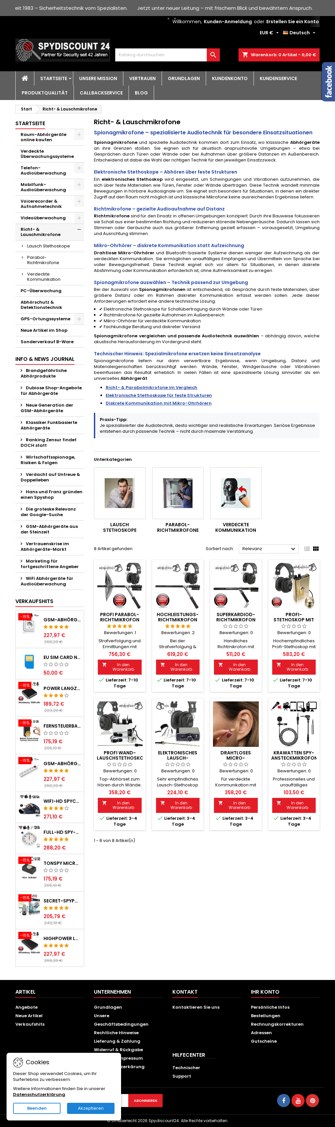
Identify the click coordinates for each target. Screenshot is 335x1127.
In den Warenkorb (118, 667)
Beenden (37, 1108)
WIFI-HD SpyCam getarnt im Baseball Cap (62, 801)
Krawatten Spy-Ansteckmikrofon (294, 755)
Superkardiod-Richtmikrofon (236, 617)
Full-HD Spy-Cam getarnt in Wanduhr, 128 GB (62, 832)
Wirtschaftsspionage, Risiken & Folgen (48, 460)
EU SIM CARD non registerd (62, 657)
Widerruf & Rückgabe (118, 1050)
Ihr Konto (265, 992)
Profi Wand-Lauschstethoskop (122, 755)
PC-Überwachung (41, 291)
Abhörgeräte (305, 142)
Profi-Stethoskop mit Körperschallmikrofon (301, 619)
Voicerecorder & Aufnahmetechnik (41, 204)
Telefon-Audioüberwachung (43, 170)
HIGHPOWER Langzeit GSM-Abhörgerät (62, 938)
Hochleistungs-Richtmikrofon (178, 617)
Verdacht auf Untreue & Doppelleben (50, 477)
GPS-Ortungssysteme (45, 319)
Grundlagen (184, 78)
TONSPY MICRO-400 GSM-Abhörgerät (62, 863)
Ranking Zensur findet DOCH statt (49, 442)
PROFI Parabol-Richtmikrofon (119, 617)
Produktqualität (45, 93)
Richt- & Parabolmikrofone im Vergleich (151, 387)
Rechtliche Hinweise (116, 1033)
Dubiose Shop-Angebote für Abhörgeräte (51, 390)
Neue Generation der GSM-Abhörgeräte (47, 408)
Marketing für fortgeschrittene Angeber (50, 564)
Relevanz (269, 549)
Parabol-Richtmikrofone (43, 260)
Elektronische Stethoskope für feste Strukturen (159, 395)
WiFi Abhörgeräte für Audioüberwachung (47, 581)
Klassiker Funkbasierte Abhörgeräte (49, 425)
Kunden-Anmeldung (228, 21)
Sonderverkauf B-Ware (47, 342)
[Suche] (167, 54)
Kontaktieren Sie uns (196, 1007)
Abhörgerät (133, 378)
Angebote (26, 1007)
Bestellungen (265, 1016)
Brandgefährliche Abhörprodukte (44, 373)
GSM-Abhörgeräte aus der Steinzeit (49, 529)
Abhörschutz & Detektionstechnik (41, 305)
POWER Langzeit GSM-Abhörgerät (62, 688)
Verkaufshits (34, 601)
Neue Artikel (29, 1016)
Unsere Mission (98, 78)
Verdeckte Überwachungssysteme (47, 154)
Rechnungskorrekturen (277, 1024)
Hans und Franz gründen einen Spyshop (51, 494)
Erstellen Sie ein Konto (292, 21)
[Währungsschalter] (270, 32)
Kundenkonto (230, 78)
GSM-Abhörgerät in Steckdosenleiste (62, 763)
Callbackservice (101, 93)
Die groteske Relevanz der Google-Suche (48, 512)
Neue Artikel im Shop (44, 330)
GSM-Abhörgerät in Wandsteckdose (62, 619)
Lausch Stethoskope (48, 246)
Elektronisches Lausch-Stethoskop (177, 757)
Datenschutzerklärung (39, 1094)
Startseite (53, 78)
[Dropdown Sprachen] (300, 32)
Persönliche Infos (270, 1007)
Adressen (261, 1033)
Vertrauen (142, 78)
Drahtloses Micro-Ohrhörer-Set (236, 757)
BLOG (141, 93)
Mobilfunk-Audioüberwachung (43, 187)
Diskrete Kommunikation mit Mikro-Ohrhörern (159, 403)
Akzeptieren (91, 1108)
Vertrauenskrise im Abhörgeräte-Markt (45, 546)
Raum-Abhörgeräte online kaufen (43, 137)
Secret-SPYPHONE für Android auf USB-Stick (62, 900)
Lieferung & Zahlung (117, 1041)
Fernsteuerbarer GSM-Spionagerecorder (62, 726)
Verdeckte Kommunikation (44, 276)
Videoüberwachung (43, 218)
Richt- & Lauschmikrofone (41, 232)
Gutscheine (264, 1041)
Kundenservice (278, 78)
